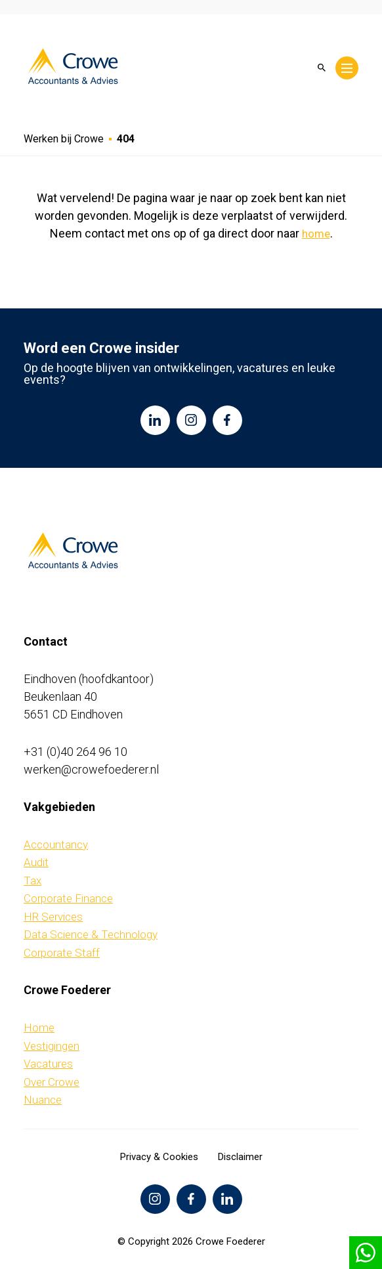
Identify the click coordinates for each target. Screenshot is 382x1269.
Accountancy (56, 844)
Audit (36, 862)
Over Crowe (51, 1082)
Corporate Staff (62, 952)
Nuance (43, 1099)
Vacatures (48, 1063)
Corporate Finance (68, 898)
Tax (32, 880)
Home (39, 1027)
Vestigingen (51, 1045)
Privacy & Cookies (159, 1157)
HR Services (53, 916)
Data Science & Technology (91, 934)
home (316, 233)
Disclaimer (240, 1157)
